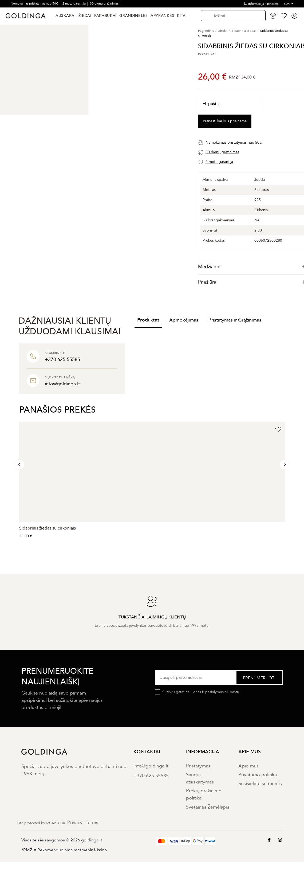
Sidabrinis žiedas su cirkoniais (47, 528)
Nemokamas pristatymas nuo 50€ (35, 3)
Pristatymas (198, 766)
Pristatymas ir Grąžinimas (234, 320)
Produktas (148, 320)
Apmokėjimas (183, 320)
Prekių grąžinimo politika (204, 794)
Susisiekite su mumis (260, 783)
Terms (92, 822)
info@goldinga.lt (150, 766)
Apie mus (248, 766)
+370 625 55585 (151, 776)
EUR (288, 4)
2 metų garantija (74, 3)
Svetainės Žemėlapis (207, 807)
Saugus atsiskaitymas (200, 778)
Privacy (74, 822)
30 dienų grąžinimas (104, 3)
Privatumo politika (257, 774)
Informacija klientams (263, 4)
